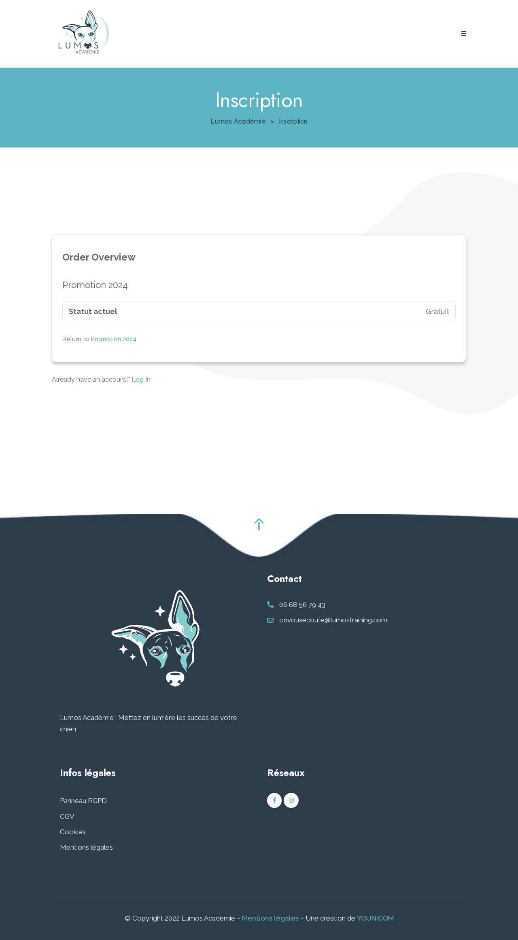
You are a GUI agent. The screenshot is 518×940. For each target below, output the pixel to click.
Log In (141, 379)
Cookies (73, 832)
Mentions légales (86, 847)
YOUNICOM (375, 918)
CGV (67, 816)
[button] (463, 33)
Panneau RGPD (83, 801)
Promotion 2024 (113, 339)
